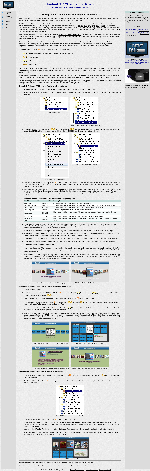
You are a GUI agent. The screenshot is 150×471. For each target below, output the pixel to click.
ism (79, 26)
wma (103, 26)
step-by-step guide (36, 462)
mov (85, 26)
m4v (97, 26)
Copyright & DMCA (105, 470)
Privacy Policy (80, 470)
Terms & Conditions (92, 470)
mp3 (89, 26)
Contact (72, 470)
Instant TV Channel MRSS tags (70, 35)
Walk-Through (71, 83)
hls (82, 26)
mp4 (93, 26)
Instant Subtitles (144, 31)
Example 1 (33, 290)
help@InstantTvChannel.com (84, 466)
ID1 (142, 59)
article (32, 77)
